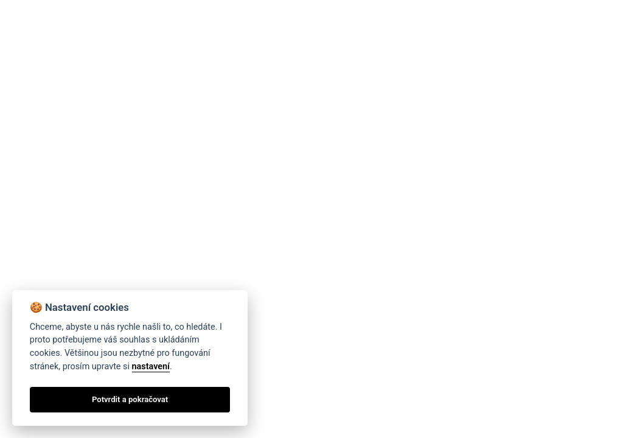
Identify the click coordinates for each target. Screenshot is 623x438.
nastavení (151, 366)
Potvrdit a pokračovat (130, 399)
